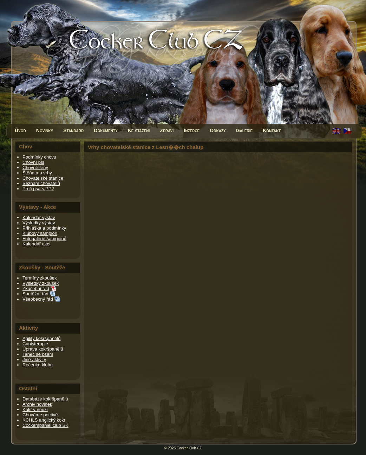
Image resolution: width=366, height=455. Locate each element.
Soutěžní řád (35, 293)
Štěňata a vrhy (37, 172)
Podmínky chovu (39, 157)
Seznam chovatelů (41, 183)
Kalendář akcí (36, 243)
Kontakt (272, 130)
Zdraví (167, 130)
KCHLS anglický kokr (43, 420)
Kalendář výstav (38, 217)
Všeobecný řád (37, 299)
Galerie (244, 130)
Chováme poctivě (40, 414)
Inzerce (192, 130)
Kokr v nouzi (35, 409)
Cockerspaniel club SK (45, 425)
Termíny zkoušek (39, 278)
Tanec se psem (37, 354)
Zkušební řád (35, 288)
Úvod (20, 130)
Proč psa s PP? (38, 188)
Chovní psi (33, 162)
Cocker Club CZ (189, 448)
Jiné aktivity (34, 359)
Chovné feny (35, 167)
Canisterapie (35, 343)
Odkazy (218, 130)
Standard (73, 130)
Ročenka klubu (37, 364)
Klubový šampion (39, 233)
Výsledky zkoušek (40, 283)
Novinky (44, 130)
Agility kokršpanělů (41, 338)
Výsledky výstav (38, 222)
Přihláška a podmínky (44, 228)
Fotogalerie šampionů (44, 238)
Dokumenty (105, 130)
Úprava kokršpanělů (42, 349)
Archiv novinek (37, 404)
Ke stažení (139, 130)
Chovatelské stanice (42, 178)
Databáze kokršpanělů (45, 399)
